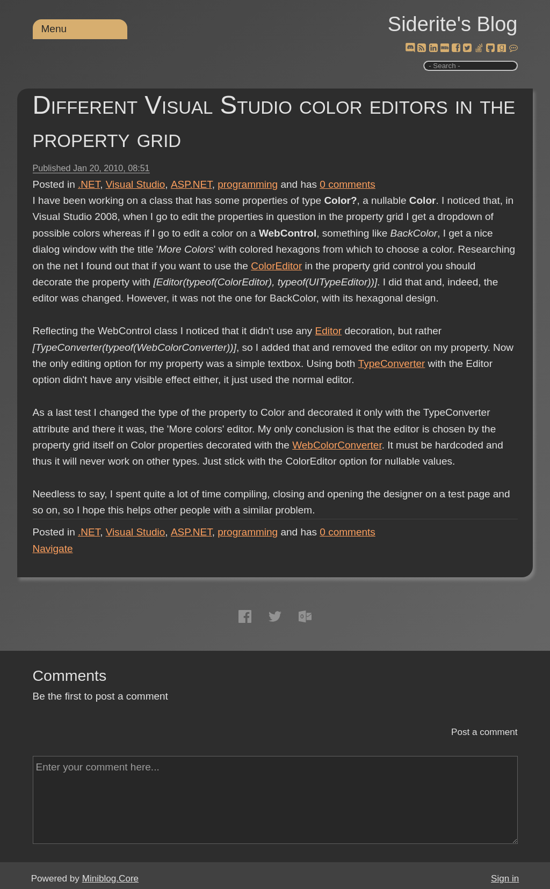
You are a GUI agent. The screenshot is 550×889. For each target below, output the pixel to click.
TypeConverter (391, 363)
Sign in (505, 878)
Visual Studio (135, 184)
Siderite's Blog (453, 24)
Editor (328, 330)
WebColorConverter (337, 445)
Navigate (53, 548)
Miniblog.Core (110, 878)
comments (347, 184)
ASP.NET (191, 184)
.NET (89, 184)
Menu (54, 28)
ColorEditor (276, 265)
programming (248, 184)
